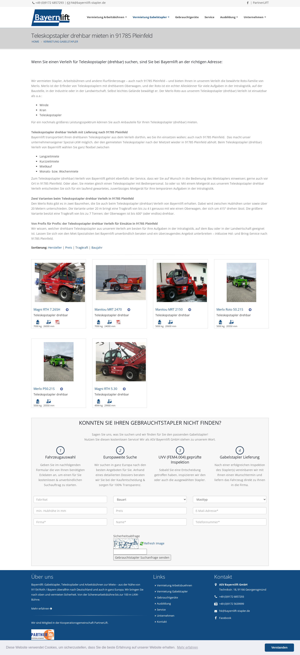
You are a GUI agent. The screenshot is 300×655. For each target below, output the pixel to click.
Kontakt (162, 622)
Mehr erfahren (41, 608)
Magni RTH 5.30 (106, 389)
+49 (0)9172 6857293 (48, 3)
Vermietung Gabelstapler (150, 17)
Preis (68, 247)
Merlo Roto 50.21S (229, 309)
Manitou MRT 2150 (169, 309)
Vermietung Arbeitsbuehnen (174, 585)
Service (209, 17)
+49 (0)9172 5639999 (231, 604)
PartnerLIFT (261, 3)
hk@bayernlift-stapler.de (86, 3)
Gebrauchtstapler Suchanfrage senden (142, 557)
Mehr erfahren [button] (187, 647)
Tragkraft (81, 247)
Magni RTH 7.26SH (47, 309)
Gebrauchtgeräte (187, 17)
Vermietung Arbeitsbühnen (105, 17)
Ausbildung (227, 17)
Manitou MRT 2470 (108, 309)
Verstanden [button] (279, 647)
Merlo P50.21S (44, 389)
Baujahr (96, 247)
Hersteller (55, 247)
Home (35, 41)
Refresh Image (154, 543)
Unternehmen (254, 17)
